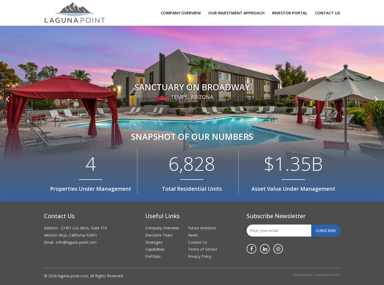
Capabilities (155, 249)
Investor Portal (289, 12)
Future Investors (202, 227)
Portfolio (153, 256)
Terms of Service (202, 249)
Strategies (154, 242)
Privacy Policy (199, 256)
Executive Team (159, 235)
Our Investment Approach (236, 12)
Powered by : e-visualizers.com (316, 274)
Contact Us (327, 12)
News (193, 235)
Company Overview (181, 12)
